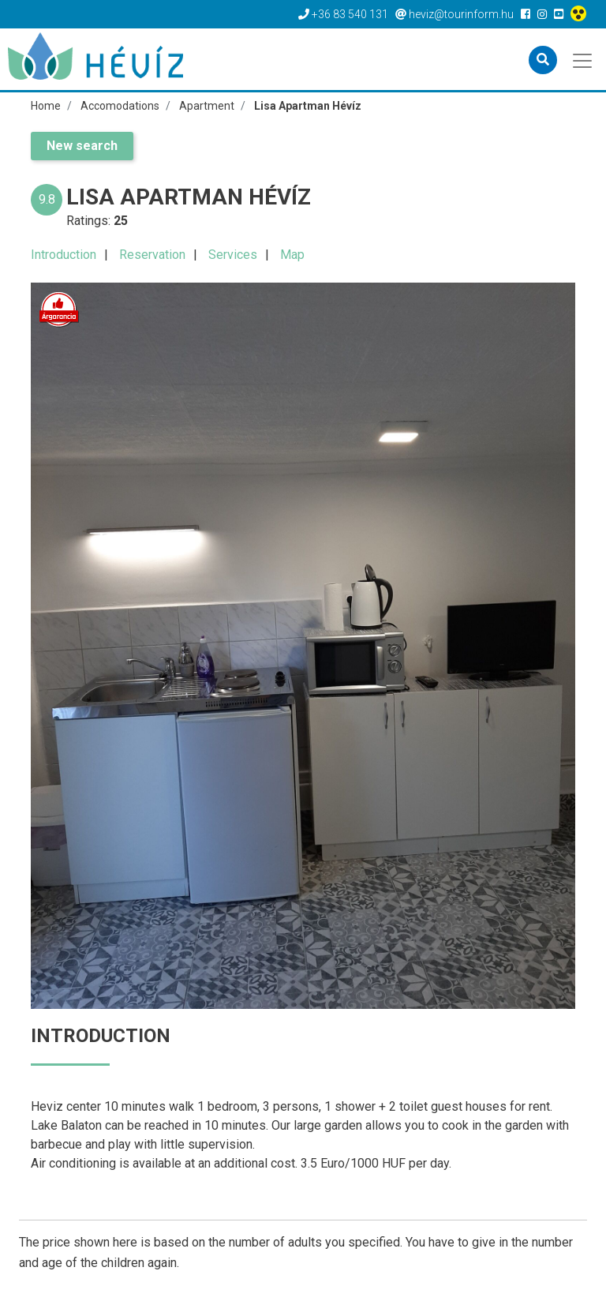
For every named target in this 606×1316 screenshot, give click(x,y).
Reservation (152, 254)
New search (82, 145)
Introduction (63, 254)
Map (292, 254)
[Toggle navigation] (583, 59)
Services (232, 254)
